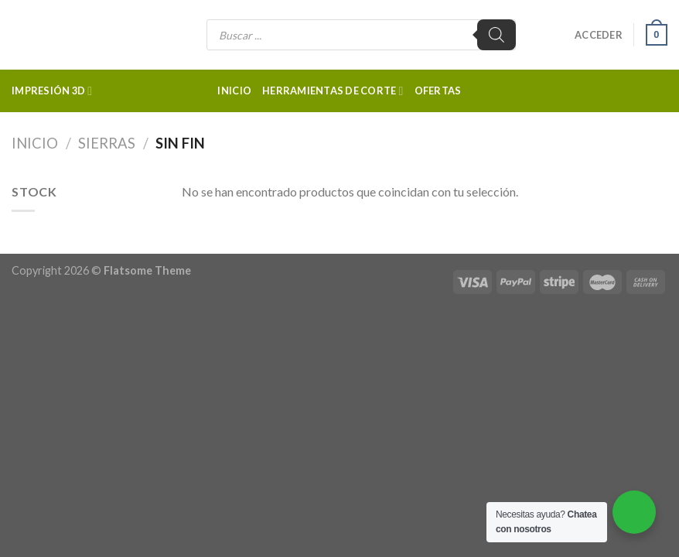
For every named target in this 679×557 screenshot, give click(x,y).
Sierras (106, 143)
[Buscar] (496, 34)
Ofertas (438, 90)
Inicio (234, 90)
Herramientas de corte (333, 91)
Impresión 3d (52, 91)
